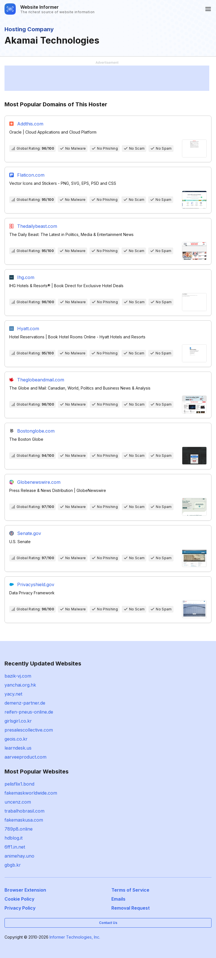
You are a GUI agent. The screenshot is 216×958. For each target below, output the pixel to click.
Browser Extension (25, 890)
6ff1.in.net (14, 847)
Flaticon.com (30, 175)
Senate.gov (29, 533)
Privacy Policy (19, 908)
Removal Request (130, 908)
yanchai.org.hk (20, 685)
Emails (118, 899)
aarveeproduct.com (25, 757)
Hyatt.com (28, 328)
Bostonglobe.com (36, 431)
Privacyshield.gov (35, 584)
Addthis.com (30, 124)
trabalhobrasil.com (24, 811)
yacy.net (13, 694)
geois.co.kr (16, 739)
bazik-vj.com (17, 676)
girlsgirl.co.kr (18, 721)
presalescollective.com (28, 730)
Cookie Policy (19, 899)
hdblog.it (13, 838)
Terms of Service (130, 890)
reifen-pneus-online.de (28, 712)
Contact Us (108, 923)
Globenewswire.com (38, 482)
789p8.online (18, 829)
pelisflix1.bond (19, 784)
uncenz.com (17, 802)
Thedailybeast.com (37, 226)
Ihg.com (25, 277)
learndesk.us (18, 748)
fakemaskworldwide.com (30, 793)
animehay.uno (19, 856)
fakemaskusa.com (23, 820)
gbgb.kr (12, 865)
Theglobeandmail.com (40, 380)
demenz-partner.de (24, 703)
